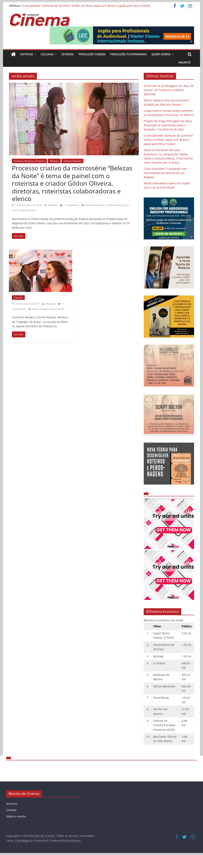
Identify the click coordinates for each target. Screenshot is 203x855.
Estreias (67, 54)
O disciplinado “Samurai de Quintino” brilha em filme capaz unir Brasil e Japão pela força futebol (85, 6)
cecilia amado (113, 205)
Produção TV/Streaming (128, 54)
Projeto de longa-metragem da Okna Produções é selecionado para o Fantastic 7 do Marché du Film (168, 125)
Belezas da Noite (94, 205)
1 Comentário (69, 205)
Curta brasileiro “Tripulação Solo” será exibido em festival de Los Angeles (166, 173)
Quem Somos (161, 54)
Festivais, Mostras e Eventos (29, 161)
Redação (53, 205)
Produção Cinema (92, 54)
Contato (11, 810)
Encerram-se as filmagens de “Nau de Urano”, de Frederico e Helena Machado (169, 90)
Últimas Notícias (72, 161)
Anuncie (184, 62)
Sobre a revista (16, 816)
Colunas (47, 54)
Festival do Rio (56, 309)
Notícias (26, 54)
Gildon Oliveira (27, 210)
